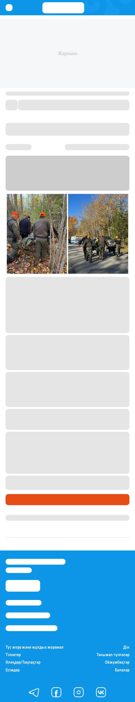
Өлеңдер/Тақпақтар (23, 662)
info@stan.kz (19, 570)
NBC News (86, 180)
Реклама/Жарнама (28, 615)
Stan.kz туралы (24, 603)
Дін (126, 647)
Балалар (122, 670)
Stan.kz (29, 180)
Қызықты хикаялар (28, 499)
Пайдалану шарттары (31, 628)
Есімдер (13, 670)
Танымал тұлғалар (113, 655)
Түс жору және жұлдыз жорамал (35, 647)
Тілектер (13, 655)
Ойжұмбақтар (117, 662)
